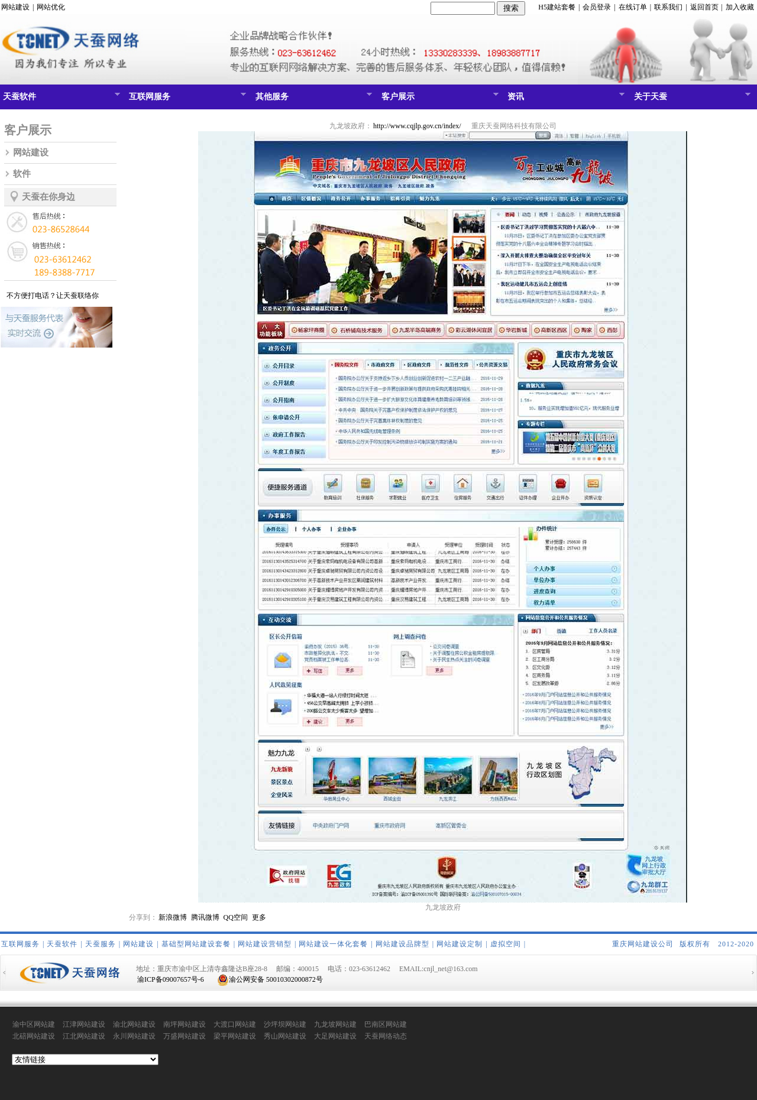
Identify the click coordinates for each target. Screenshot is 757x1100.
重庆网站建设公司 (643, 944)
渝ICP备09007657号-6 (170, 979)
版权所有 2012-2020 (717, 944)
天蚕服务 (100, 944)
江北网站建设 (84, 1036)
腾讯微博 (205, 917)
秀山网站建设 (285, 1036)
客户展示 (438, 99)
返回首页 (704, 7)
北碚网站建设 (33, 1036)
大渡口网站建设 (234, 1025)
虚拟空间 (505, 944)
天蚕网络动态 (385, 1036)
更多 (259, 917)
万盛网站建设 (184, 1036)
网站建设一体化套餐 (333, 944)
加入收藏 (740, 7)
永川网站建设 (134, 1036)
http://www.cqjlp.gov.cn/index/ (417, 126)
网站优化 (51, 7)
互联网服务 (186, 99)
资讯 (564, 99)
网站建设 (15, 7)
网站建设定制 (459, 944)
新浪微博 (172, 917)
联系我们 (668, 7)
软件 (22, 174)
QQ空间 (236, 917)
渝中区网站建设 (33, 1025)
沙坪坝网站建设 (285, 1025)
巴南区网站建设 (385, 1025)
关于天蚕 (691, 99)
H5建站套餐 (556, 7)
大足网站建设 (335, 1036)
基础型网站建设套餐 (196, 944)
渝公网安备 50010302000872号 (270, 979)
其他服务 (313, 99)
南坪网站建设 (184, 1024)
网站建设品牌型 (402, 944)
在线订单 (633, 7)
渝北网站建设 (134, 1024)
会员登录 (597, 7)
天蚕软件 (60, 99)
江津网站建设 (84, 1024)
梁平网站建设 (234, 1036)
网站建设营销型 (265, 944)
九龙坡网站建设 (335, 1025)
